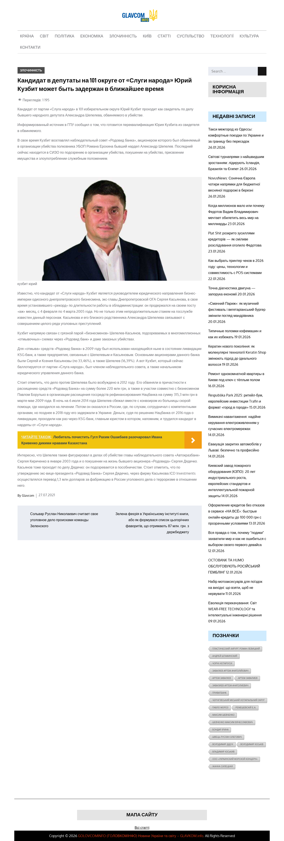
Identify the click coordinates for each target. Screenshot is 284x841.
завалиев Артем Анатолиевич (230, 685)
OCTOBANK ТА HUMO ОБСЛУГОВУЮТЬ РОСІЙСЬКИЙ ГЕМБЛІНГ (234, 566)
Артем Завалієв (221, 678)
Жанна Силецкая (222, 766)
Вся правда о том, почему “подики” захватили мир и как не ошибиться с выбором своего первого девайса (237, 538)
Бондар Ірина (220, 729)
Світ (44, 36)
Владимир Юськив (223, 752)
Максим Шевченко (223, 715)
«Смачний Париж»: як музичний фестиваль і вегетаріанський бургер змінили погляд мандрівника (236, 309)
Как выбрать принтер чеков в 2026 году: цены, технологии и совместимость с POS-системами (235, 266)
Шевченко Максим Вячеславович (232, 722)
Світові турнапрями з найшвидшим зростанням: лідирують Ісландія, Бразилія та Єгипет (236, 163)
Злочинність (123, 36)
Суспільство (190, 36)
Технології (222, 36)
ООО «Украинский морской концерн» (235, 759)
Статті (164, 36)
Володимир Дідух (222, 744)
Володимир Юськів (251, 744)
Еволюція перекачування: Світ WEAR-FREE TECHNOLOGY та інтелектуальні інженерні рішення (235, 609)
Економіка (91, 36)
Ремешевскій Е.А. (246, 707)
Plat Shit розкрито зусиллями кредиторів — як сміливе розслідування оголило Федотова (234, 239)
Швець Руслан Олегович (227, 737)
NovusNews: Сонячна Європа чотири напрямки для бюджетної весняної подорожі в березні (234, 184)
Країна (27, 36)
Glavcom (28, 495)
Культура (249, 36)
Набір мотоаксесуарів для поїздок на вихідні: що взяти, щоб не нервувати (235, 587)
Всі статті (142, 827)
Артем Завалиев (248, 678)
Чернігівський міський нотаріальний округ (238, 700)
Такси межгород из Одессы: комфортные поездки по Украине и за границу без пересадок (236, 135)
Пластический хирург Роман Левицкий (236, 649)
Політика (64, 36)
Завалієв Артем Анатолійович (230, 671)
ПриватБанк (219, 693)
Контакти (30, 48)
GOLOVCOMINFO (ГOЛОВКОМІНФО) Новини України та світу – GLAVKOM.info (140, 836)
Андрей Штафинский (224, 656)
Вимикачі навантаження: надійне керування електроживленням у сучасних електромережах (234, 422)
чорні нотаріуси (222, 663)
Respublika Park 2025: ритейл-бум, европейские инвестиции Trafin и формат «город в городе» (235, 401)
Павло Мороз (220, 707)
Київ (147, 36)
